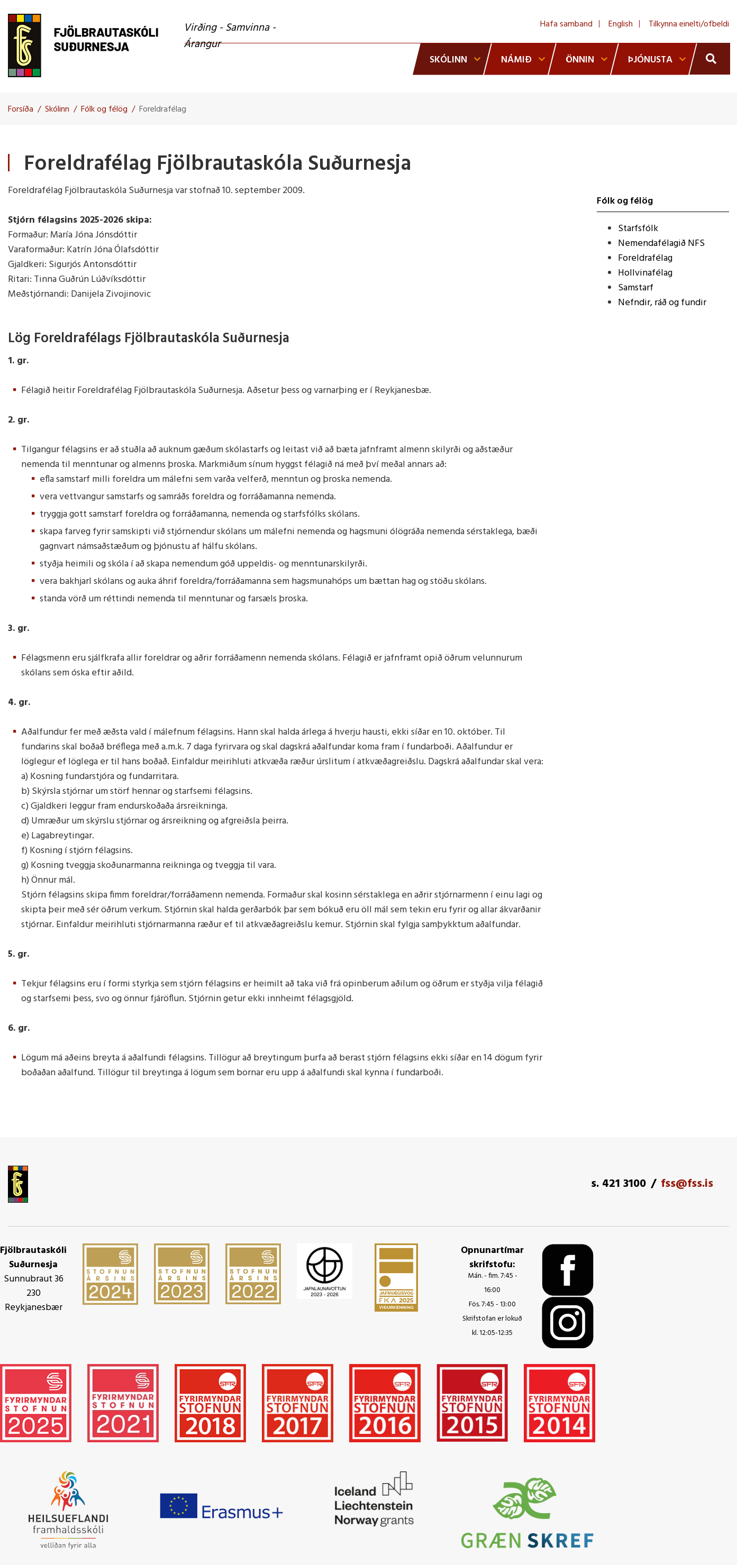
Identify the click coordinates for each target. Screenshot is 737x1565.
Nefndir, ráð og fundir (662, 302)
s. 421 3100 (618, 1184)
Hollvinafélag (645, 273)
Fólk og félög (104, 109)
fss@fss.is (687, 1184)
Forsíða (20, 109)
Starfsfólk (638, 228)
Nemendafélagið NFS (661, 243)
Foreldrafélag (162, 109)
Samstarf (635, 288)
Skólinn (57, 109)
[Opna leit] (709, 59)
